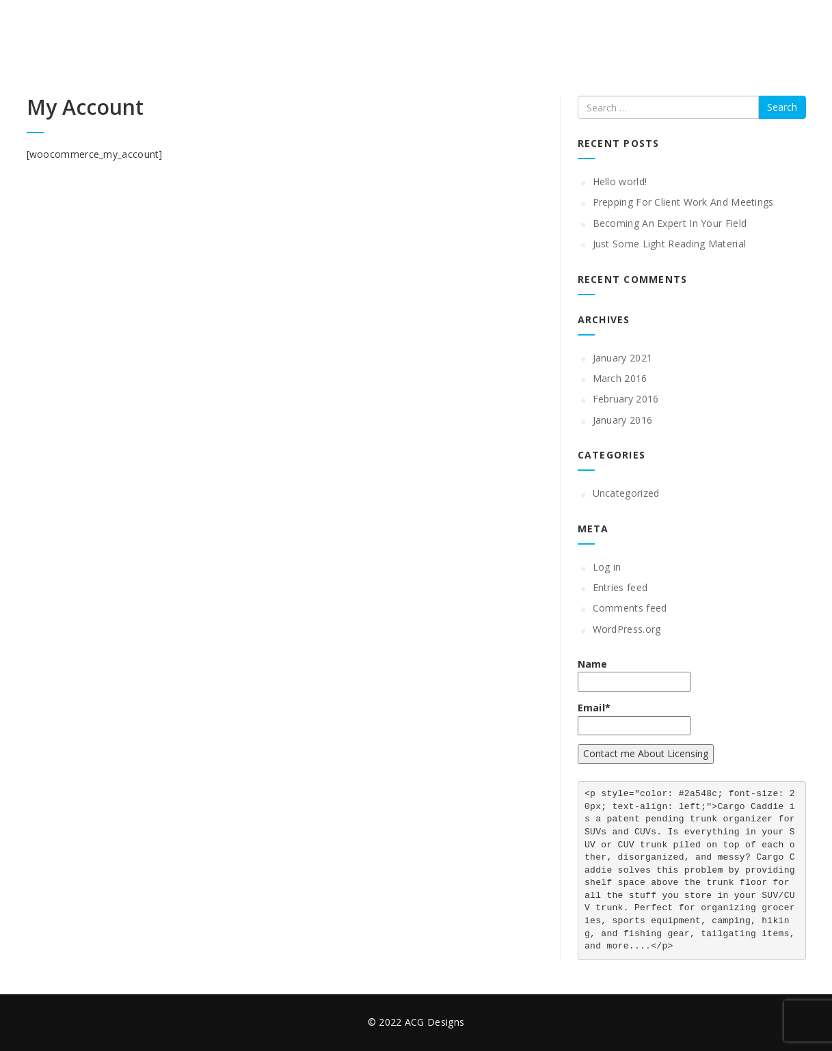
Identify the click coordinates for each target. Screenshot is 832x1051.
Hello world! (620, 181)
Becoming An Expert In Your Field (670, 223)
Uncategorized (626, 493)
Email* (634, 718)
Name (634, 674)
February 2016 (626, 398)
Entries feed (620, 587)
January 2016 (623, 419)
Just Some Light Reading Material (670, 243)
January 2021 (623, 357)
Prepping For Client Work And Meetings (683, 201)
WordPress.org (627, 629)
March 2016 (620, 378)
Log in (607, 566)
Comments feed (630, 607)
